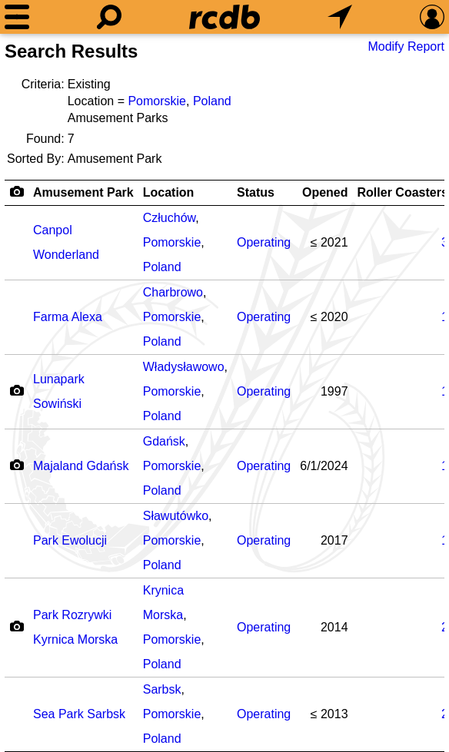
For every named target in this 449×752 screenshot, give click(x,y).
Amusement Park (83, 192)
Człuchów (169, 217)
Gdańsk (164, 441)
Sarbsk (162, 689)
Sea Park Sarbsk (79, 714)
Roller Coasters (403, 192)
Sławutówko (175, 515)
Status (255, 192)
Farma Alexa (67, 316)
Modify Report (406, 46)
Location (169, 192)
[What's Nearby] (340, 17)
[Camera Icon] (16, 390)
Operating (264, 242)
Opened (325, 192)
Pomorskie (157, 101)
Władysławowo (183, 366)
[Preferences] (432, 17)
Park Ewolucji (70, 540)
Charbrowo (173, 292)
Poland (212, 101)
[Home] (224, 17)
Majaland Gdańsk (81, 465)
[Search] (109, 17)
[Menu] (17, 17)
